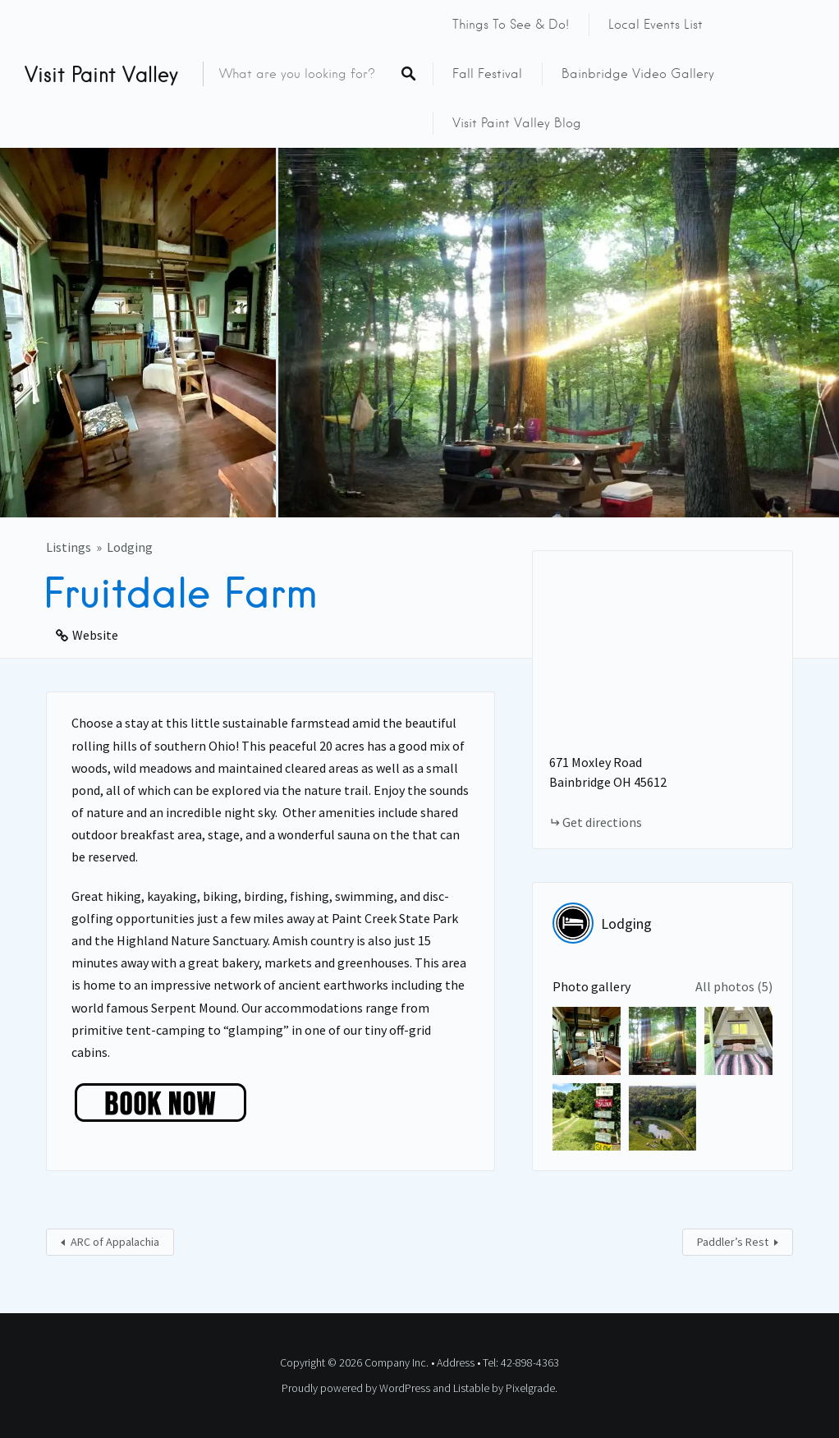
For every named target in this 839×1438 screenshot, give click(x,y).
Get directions (602, 822)
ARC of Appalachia (115, 1241)
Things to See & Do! (510, 24)
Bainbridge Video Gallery (638, 74)
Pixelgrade (530, 1388)
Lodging (130, 547)
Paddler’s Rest (732, 1241)
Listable (471, 1388)
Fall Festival (487, 74)
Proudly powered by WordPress (356, 1388)
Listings (68, 547)
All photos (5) (734, 986)
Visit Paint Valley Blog (516, 123)
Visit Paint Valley (101, 74)
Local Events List (655, 24)
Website (95, 635)
